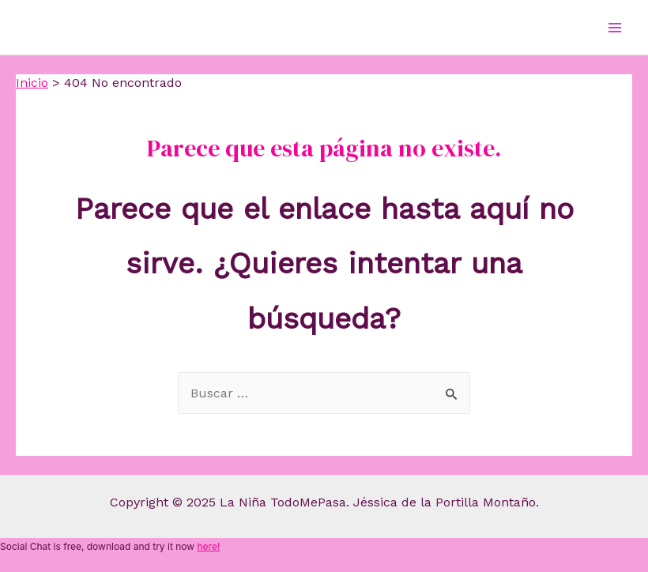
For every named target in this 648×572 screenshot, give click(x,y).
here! (208, 546)
